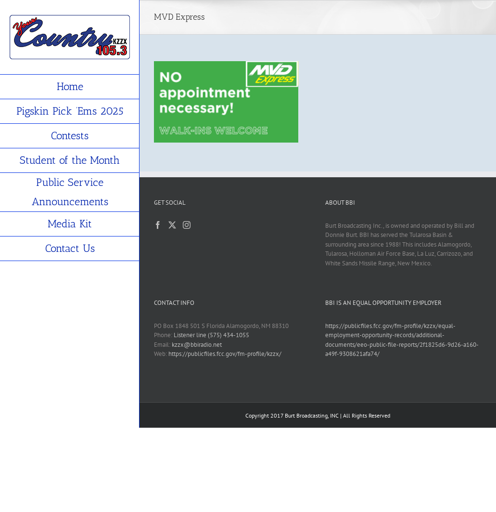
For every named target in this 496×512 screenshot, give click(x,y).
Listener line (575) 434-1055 (211, 335)
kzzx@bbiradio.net (197, 345)
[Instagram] (187, 225)
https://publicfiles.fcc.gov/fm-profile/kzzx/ (224, 354)
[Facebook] (158, 225)
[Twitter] (172, 225)
